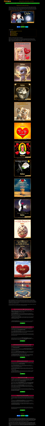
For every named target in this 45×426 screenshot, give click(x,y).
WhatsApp (23, 26)
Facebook (18, 26)
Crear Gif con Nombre (26, 1)
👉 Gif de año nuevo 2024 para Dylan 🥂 (22, 395)
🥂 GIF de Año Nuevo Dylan (13, 32)
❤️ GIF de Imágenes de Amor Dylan (14, 33)
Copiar (27, 26)
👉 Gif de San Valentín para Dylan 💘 (22, 361)
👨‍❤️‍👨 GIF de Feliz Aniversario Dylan (13, 35)
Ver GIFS (22, 323)
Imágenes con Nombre (21, 1)
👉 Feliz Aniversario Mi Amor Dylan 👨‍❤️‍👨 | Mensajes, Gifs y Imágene (22, 344)
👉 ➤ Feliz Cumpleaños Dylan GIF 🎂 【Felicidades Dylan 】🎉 (22, 309)
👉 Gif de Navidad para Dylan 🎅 (22, 377)
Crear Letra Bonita (32, 1)
